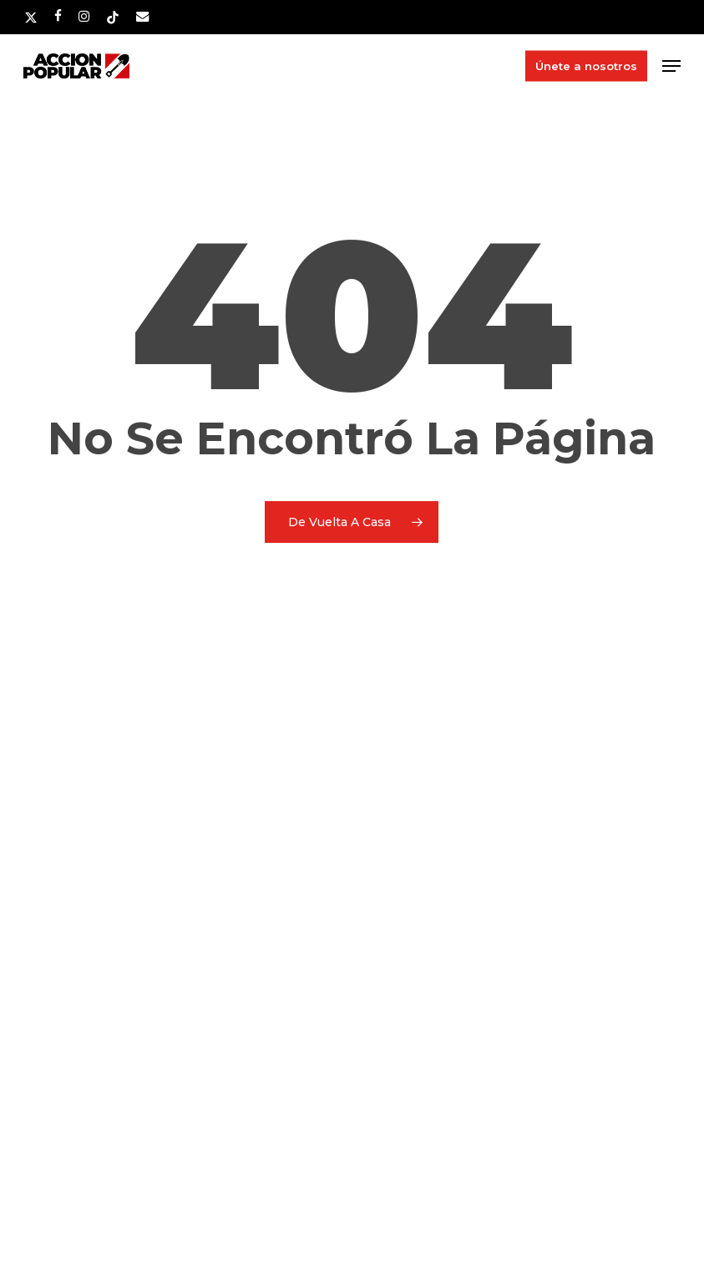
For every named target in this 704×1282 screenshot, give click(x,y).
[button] (671, 66)
